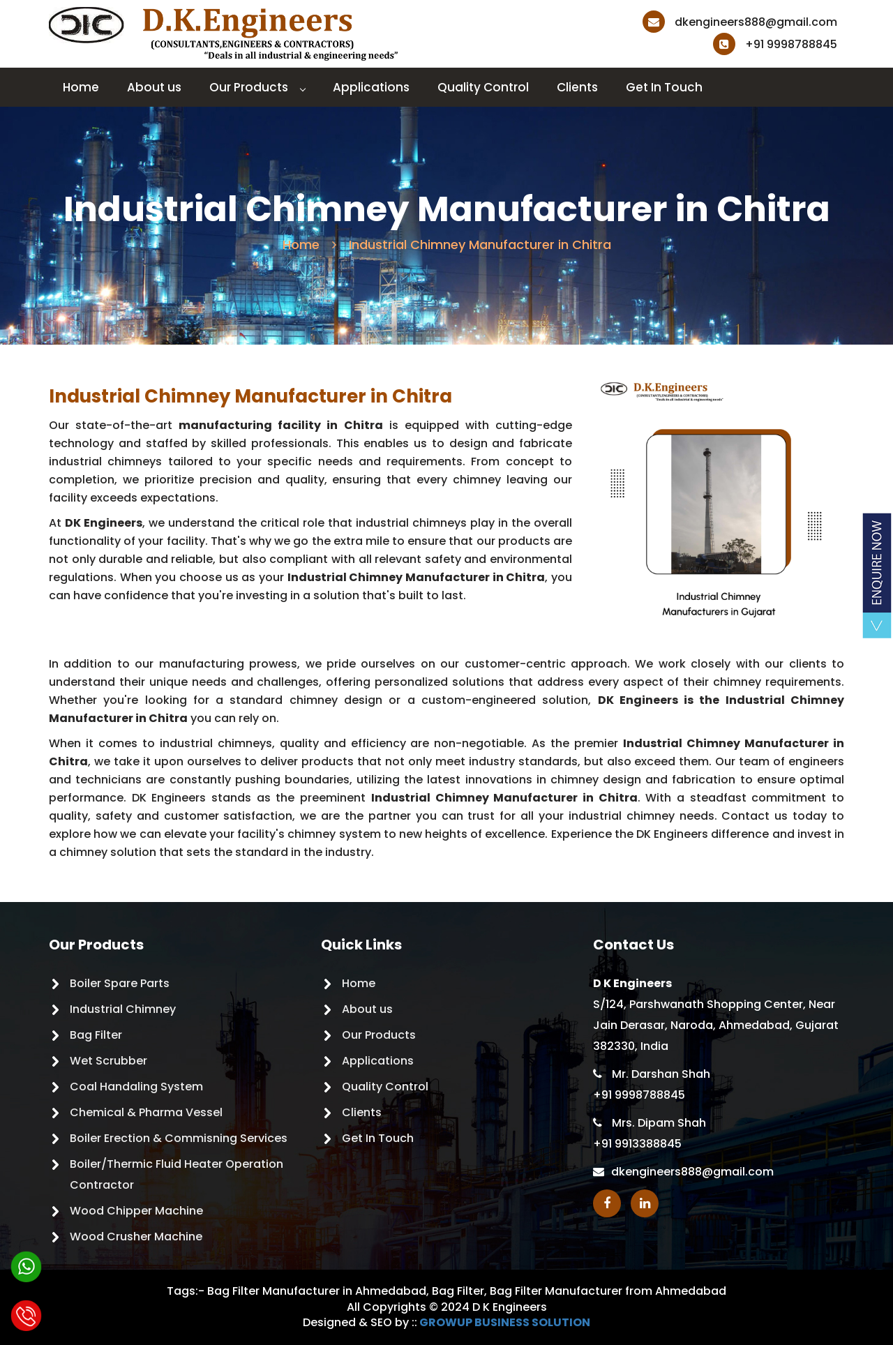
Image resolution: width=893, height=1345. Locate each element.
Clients (577, 87)
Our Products (257, 87)
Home (81, 87)
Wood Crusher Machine (136, 1236)
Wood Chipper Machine (136, 1211)
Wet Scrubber (108, 1061)
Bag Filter (96, 1035)
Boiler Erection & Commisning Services (178, 1138)
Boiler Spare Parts (120, 983)
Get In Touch (664, 87)
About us (154, 87)
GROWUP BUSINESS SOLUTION (504, 1322)
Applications (371, 87)
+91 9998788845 (775, 44)
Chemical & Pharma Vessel (146, 1112)
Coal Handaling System (136, 1087)
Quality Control (483, 87)
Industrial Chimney (123, 1009)
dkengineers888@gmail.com (740, 22)
